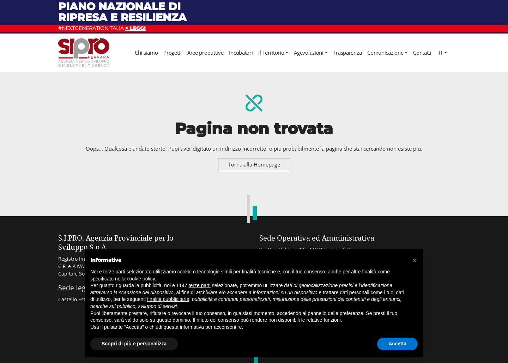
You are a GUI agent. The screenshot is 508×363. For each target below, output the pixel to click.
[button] (414, 260)
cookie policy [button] (141, 279)
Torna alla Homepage (254, 164)
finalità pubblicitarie (168, 299)
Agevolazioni (308, 52)
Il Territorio (271, 52)
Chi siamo (146, 52)
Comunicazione (385, 52)
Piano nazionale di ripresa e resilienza (122, 12)
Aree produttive (205, 52)
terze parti (200, 285)
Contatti (422, 52)
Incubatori (241, 52)
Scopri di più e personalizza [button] (134, 343)
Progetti (172, 52)
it (441, 52)
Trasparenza (347, 52)
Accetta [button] (397, 343)
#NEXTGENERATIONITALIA (102, 28)
